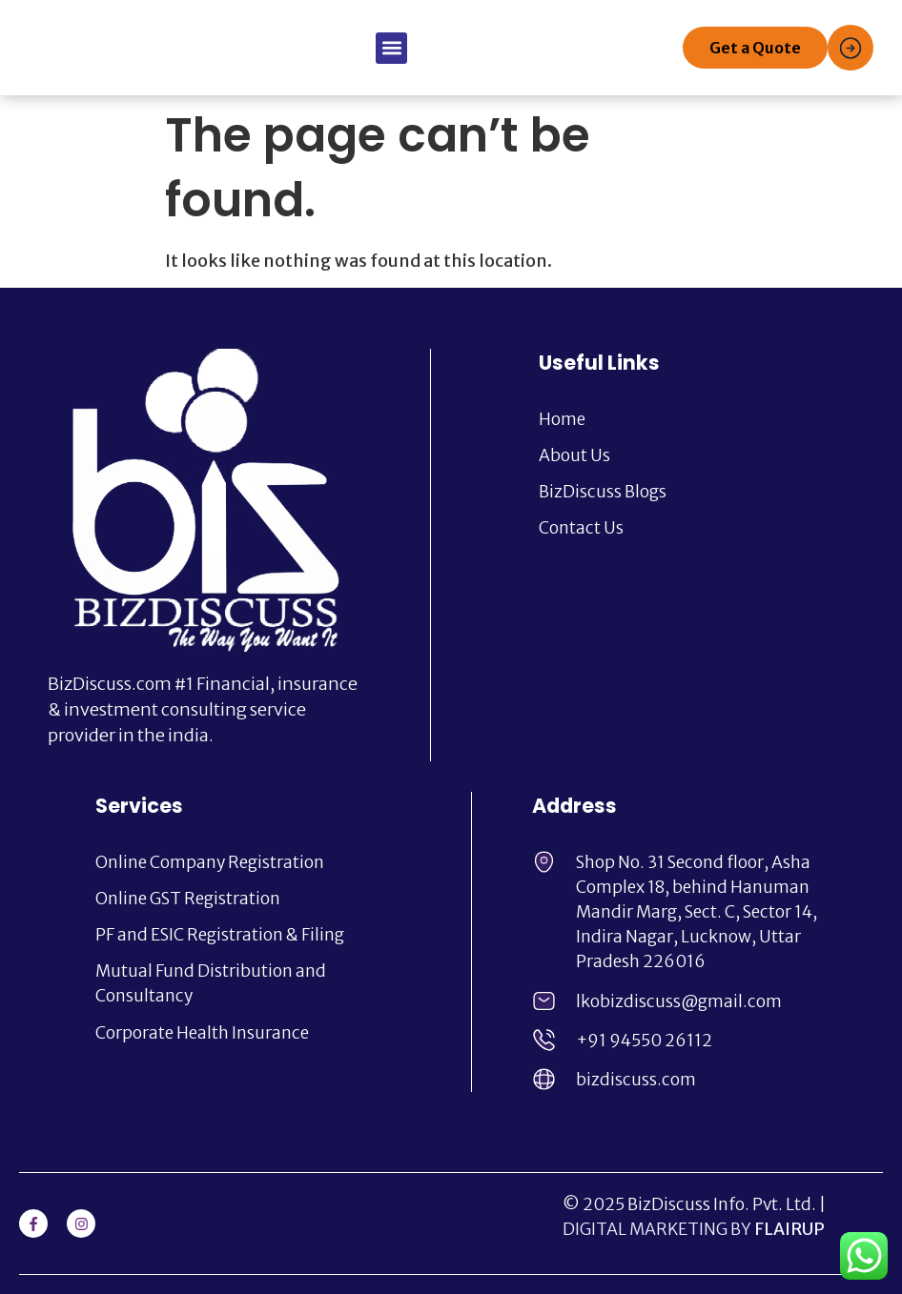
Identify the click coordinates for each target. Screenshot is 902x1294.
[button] (391, 48)
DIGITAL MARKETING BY (694, 1229)
